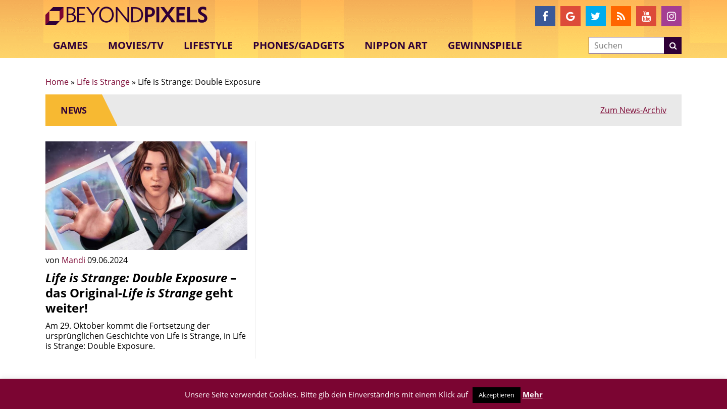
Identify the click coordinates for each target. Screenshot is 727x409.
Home (57, 81)
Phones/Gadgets (298, 45)
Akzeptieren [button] (496, 394)
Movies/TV (136, 45)
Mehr (533, 394)
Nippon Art (396, 45)
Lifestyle (208, 45)
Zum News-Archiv (633, 110)
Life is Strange (103, 81)
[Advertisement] (363, 212)
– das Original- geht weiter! (140, 292)
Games (70, 45)
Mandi (74, 260)
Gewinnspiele (485, 45)
